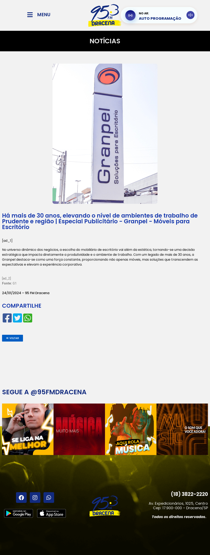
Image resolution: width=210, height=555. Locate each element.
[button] (12, 338)
